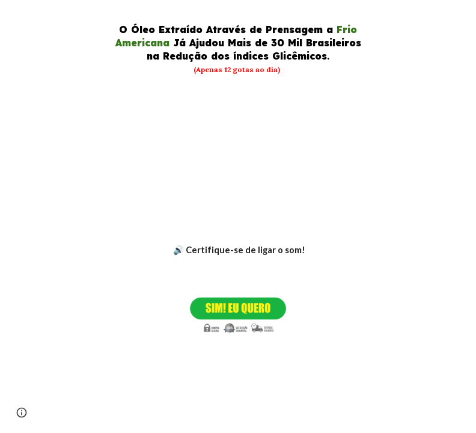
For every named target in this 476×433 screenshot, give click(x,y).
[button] (21, 412)
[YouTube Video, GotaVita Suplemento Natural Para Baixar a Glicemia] (238, 159)
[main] (238, 49)
